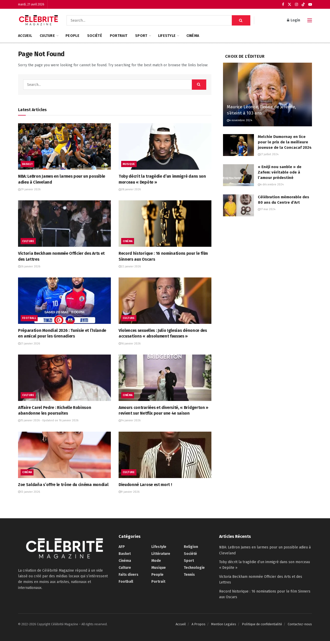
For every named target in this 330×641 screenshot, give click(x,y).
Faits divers (128, 574)
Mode (156, 560)
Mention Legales (223, 624)
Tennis (189, 574)
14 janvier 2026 (130, 420)
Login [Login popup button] (293, 20)
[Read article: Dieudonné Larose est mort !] (165, 455)
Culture (47, 36)
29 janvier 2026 (29, 189)
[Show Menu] (309, 20)
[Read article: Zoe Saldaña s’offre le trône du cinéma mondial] (64, 455)
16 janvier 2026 (130, 343)
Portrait (118, 36)
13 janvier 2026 (29, 492)
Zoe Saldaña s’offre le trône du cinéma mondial (63, 484)
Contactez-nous (300, 624)
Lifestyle (167, 36)
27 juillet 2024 (268, 154)
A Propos (198, 624)
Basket (27, 164)
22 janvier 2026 (130, 266)
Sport (141, 36)
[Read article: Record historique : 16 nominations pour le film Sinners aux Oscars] (165, 223)
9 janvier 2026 (129, 492)
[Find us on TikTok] (303, 4)
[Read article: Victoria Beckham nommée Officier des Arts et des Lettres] (64, 223)
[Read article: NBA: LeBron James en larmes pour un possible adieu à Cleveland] (64, 146)
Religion (191, 547)
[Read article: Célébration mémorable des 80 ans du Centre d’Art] (238, 205)
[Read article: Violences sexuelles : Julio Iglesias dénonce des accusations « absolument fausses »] (165, 300)
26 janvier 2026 (29, 266)
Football (29, 318)
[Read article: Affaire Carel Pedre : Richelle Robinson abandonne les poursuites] (64, 378)
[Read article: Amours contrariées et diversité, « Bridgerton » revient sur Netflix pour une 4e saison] (165, 378)
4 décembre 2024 (271, 184)
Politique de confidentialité (262, 624)
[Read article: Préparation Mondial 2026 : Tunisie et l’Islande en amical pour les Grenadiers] (64, 300)
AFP (122, 547)
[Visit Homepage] (38, 20)
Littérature (160, 554)
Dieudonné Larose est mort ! (145, 484)
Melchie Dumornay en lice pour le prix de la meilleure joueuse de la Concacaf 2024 (285, 142)
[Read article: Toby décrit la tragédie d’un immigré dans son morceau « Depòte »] (165, 146)
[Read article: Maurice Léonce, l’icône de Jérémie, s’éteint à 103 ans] (267, 94)
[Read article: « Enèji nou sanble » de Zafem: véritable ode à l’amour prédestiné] (238, 175)
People (72, 36)
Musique (129, 164)
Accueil (25, 36)
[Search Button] (241, 20)
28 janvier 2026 (130, 189)
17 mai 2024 (266, 209)
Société (94, 36)
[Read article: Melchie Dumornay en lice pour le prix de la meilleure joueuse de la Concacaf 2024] (238, 145)
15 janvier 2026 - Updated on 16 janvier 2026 (48, 420)
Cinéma (192, 36)
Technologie (194, 567)
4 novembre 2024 (239, 120)
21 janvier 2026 (29, 343)
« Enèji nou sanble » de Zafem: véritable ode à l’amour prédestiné (279, 172)
